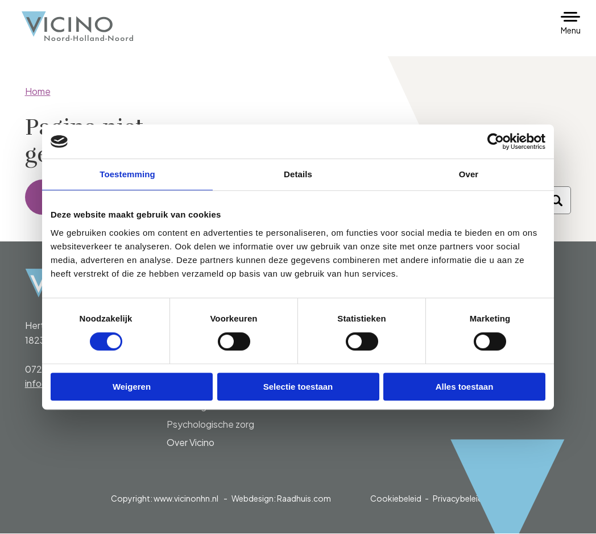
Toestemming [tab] (127, 174)
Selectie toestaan (298, 386)
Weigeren (132, 386)
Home (38, 91)
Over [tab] (469, 174)
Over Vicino (190, 443)
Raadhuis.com (304, 499)
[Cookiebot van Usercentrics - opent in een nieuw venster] (495, 141)
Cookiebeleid (395, 499)
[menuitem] (227, 416)
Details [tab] (298, 174)
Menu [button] (571, 30)
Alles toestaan (465, 386)
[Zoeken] (557, 201)
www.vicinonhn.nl (186, 499)
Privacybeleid (458, 499)
